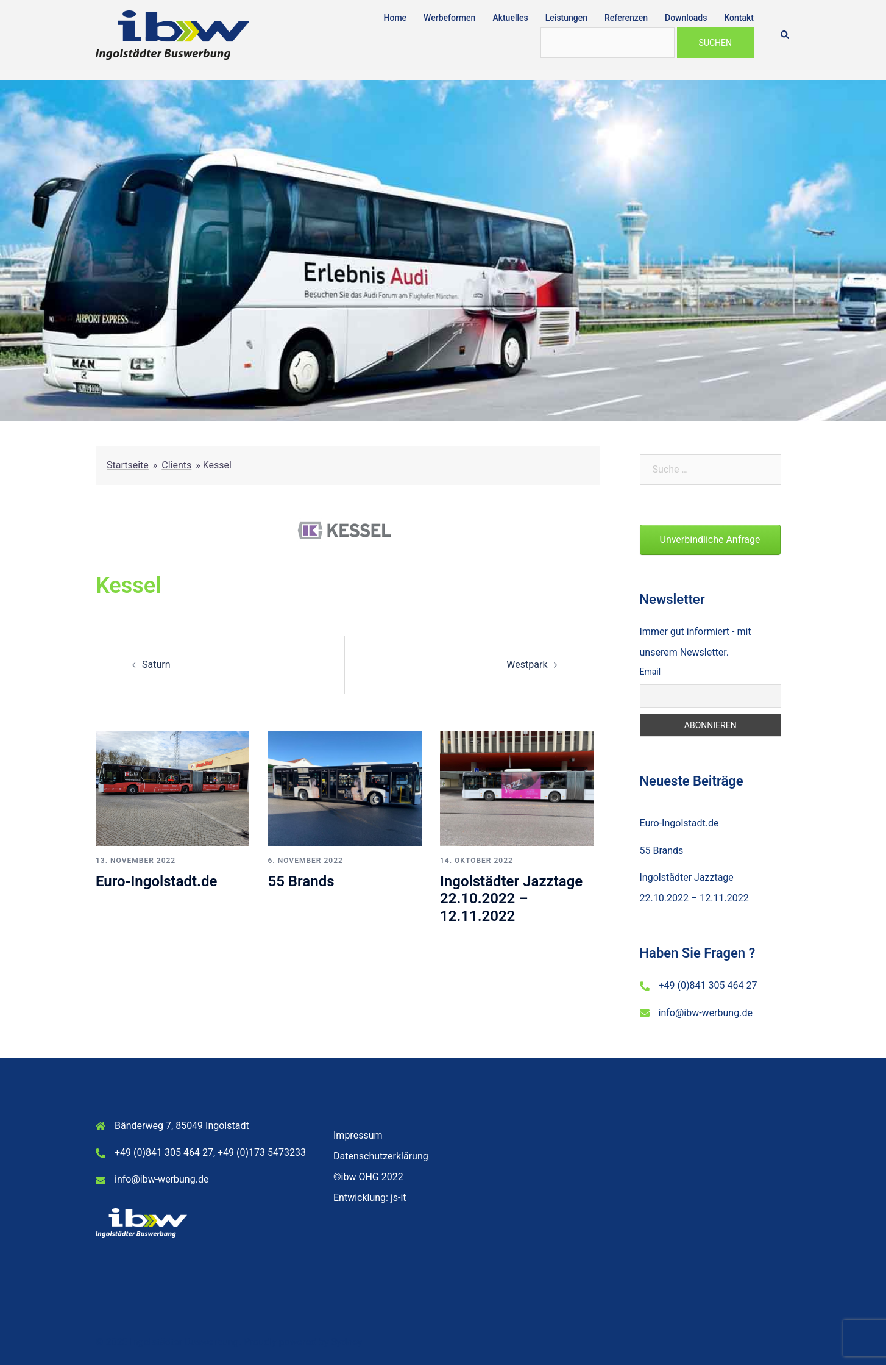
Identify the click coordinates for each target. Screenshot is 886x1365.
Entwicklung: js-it (369, 1197)
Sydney (346, 1342)
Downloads (686, 18)
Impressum (358, 1135)
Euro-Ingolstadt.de (156, 881)
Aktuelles (510, 18)
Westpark (526, 664)
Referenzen (626, 18)
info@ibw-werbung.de (706, 1013)
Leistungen (566, 18)
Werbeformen (449, 18)
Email (650, 671)
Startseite (128, 465)
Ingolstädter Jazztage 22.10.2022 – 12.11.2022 (511, 899)
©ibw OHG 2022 (368, 1177)
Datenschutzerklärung (380, 1156)
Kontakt (739, 18)
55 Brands (301, 881)
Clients (176, 465)
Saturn (156, 664)
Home (395, 18)
